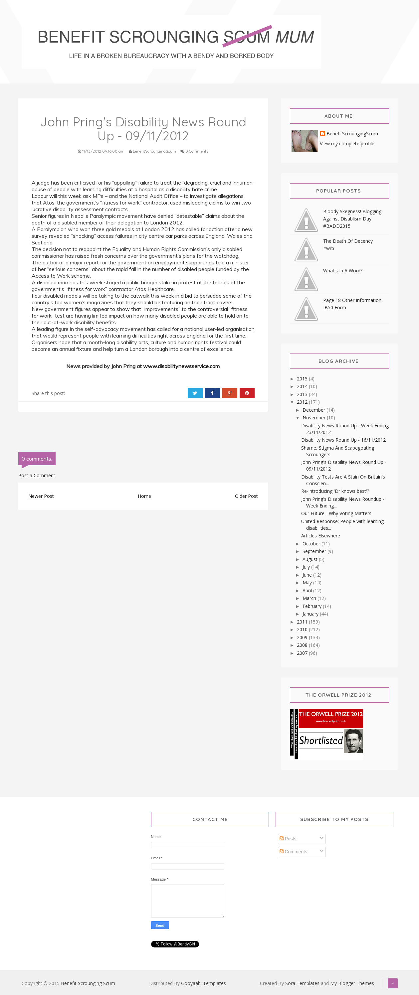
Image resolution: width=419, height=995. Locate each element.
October (312, 543)
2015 (303, 378)
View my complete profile (347, 143)
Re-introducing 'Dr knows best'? (335, 491)
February (313, 606)
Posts (288, 838)
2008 (303, 645)
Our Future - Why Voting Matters (336, 513)
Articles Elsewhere (320, 535)
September (315, 551)
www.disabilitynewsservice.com (181, 366)
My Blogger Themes (352, 983)
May (308, 582)
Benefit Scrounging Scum (88, 983)
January (311, 614)
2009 (303, 637)
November (315, 417)
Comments (294, 851)
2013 (303, 394)
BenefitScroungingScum (352, 134)
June (308, 575)
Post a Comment (36, 475)
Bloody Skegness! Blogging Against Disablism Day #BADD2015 (352, 218)
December (314, 410)
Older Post (246, 496)
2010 (303, 629)
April (308, 590)
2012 (303, 402)
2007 (303, 653)
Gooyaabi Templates (203, 983)
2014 (303, 386)
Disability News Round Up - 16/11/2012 (343, 440)
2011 (303, 622)
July (307, 567)
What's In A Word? (342, 270)
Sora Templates (302, 983)
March (310, 598)
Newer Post (41, 496)
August (311, 559)
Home (144, 496)
